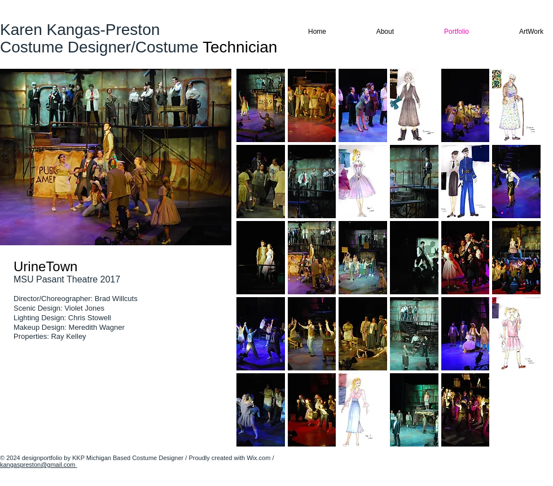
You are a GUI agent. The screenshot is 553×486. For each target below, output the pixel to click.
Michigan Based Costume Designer (135, 457)
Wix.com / (260, 457)
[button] (260, 105)
